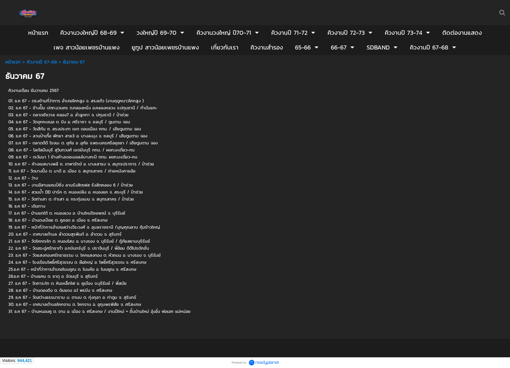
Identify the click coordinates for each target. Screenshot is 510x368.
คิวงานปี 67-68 (42, 62)
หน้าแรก (13, 62)
